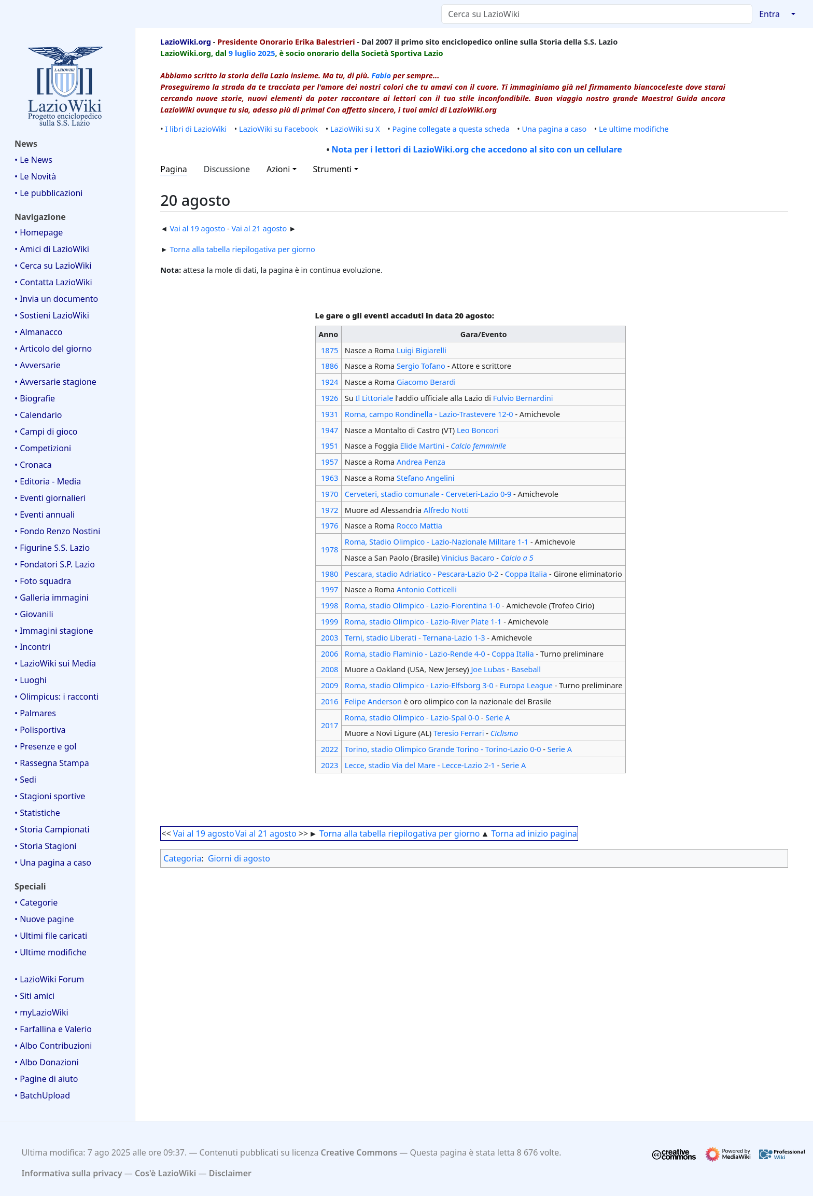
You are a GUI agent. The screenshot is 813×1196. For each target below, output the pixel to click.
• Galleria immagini (52, 597)
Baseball (526, 669)
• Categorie (36, 902)
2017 (329, 725)
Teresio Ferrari (458, 733)
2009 (329, 685)
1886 (329, 365)
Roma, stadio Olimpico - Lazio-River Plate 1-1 (423, 621)
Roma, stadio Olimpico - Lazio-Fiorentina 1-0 (422, 605)
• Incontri (32, 646)
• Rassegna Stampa (52, 763)
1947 (329, 430)
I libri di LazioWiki (196, 128)
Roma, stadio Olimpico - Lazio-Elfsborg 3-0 (419, 685)
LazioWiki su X (355, 128)
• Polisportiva (40, 729)
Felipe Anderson (373, 701)
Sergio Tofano (421, 365)
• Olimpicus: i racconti (57, 696)
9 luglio (242, 53)
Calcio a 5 (517, 557)
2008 (329, 669)
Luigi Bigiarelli (421, 350)
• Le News (33, 159)
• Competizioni (43, 448)
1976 (329, 525)
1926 (329, 398)
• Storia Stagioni (46, 846)
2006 (329, 653)
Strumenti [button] (332, 169)
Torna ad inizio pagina (534, 833)
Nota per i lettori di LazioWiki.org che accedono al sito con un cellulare (477, 149)
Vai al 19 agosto (197, 228)
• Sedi (25, 779)
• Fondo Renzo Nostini (57, 531)
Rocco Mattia (419, 525)
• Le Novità (35, 176)
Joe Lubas (487, 669)
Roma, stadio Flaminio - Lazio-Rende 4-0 (415, 653)
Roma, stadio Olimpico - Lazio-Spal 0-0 (412, 717)
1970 (329, 494)
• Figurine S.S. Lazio (52, 547)
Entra (769, 14)
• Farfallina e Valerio (53, 1029)
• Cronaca (33, 464)
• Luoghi (31, 680)
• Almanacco (38, 332)
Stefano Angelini (426, 477)
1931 (329, 414)
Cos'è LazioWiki (165, 1173)
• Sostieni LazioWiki (52, 315)
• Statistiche (37, 812)
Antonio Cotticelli (427, 589)
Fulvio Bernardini (523, 398)
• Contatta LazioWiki (53, 282)
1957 (329, 461)
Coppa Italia (526, 573)
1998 (329, 605)
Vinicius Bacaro (468, 557)
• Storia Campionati (52, 829)
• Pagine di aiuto (46, 1078)
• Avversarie (38, 365)
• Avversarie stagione (55, 381)
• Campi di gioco (46, 431)
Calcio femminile (478, 445)
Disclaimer (230, 1173)
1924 (329, 382)
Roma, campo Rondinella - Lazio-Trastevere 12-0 (429, 414)
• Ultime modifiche (51, 952)
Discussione (227, 169)
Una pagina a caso (554, 128)
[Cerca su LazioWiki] (596, 14)
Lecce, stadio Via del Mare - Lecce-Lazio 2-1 (420, 765)
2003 (329, 637)
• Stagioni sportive (50, 796)
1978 (329, 549)
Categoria (182, 858)
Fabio (381, 75)
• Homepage (39, 232)
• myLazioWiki (41, 1012)
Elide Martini (422, 445)
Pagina (173, 169)
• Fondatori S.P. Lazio (55, 564)
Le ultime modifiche (634, 128)
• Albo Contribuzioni (53, 1045)
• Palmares (35, 713)
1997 (329, 589)
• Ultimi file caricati (51, 935)
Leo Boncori (478, 430)
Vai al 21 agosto (259, 228)
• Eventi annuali (45, 514)
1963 (329, 477)
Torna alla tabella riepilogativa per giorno (242, 249)
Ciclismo (504, 733)
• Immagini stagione (54, 630)
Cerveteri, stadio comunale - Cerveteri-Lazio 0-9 (428, 494)
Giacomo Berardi (426, 382)
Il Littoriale (375, 398)
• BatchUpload (42, 1095)
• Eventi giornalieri (50, 498)
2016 (329, 701)
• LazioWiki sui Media (55, 663)
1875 (329, 350)
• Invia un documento (56, 298)
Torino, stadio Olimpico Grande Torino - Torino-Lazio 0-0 (443, 749)
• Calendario (38, 415)
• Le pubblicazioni (48, 193)
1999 (329, 621)
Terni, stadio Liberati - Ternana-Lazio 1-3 (415, 637)
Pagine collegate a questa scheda (451, 128)
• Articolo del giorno (53, 348)
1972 (329, 510)
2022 (329, 749)
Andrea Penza (421, 461)
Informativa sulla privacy (72, 1173)
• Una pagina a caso (53, 862)
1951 (329, 445)
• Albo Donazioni (47, 1062)
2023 (329, 765)
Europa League (526, 685)
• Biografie (35, 398)
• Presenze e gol (45, 746)
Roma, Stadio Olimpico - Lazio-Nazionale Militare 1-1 (436, 541)
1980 (329, 573)
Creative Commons (359, 1152)
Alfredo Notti (446, 510)
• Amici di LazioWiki (52, 249)
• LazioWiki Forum (49, 979)
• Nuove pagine (44, 919)
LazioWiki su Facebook (278, 128)
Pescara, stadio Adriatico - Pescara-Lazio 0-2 (422, 573)
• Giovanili (34, 614)
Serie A (497, 717)
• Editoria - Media (48, 481)
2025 (266, 53)
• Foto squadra (43, 581)
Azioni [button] (278, 169)
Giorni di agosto (239, 858)
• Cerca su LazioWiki (53, 265)
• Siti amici (34, 996)
